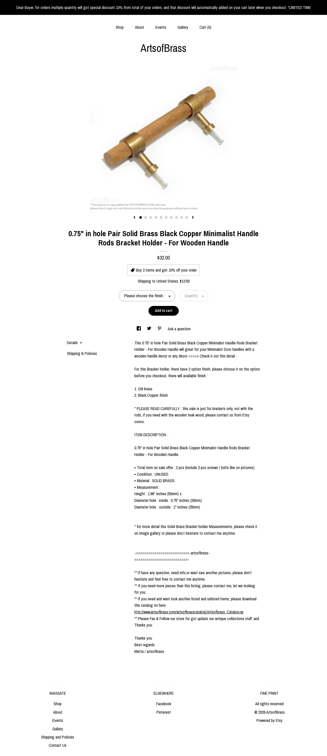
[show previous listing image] (134, 218)
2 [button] (145, 217)
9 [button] (181, 217)
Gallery (182, 27)
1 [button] (140, 217)
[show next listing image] (193, 218)
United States (167, 281)
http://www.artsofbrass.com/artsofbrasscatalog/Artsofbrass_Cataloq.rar (188, 612)
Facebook (163, 704)
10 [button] (186, 217)
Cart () (205, 27)
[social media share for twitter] (149, 329)
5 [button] (161, 217)
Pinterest (163, 712)
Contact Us (57, 745)
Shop (120, 27)
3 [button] (151, 217)
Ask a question (179, 329)
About (139, 27)
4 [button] (156, 217)
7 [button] (171, 217)
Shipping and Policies (57, 737)
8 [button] (176, 217)
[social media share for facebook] (139, 329)
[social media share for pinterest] (160, 329)
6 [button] (166, 217)
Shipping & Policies (82, 353)
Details (74, 342)
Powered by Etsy (269, 720)
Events (160, 27)
